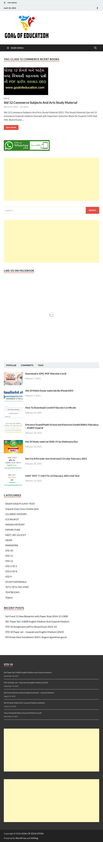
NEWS (8, 540)
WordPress (21, 838)
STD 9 (8, 576)
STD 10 (9, 550)
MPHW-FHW (12, 529)
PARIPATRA (11, 545)
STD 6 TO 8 (11, 571)
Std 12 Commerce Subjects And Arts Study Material (40, 102)
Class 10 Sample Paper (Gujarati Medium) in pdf (23, 713)
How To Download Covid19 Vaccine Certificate (50, 407)
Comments (27, 365)
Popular (11, 365)
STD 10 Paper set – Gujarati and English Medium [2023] (34, 631)
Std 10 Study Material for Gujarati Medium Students (24, 703)
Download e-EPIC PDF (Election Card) (45, 373)
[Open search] (95, 47)
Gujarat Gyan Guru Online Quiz (22, 508)
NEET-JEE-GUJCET (15, 534)
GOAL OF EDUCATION (32, 833)
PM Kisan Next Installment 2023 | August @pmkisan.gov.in (36, 637)
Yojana (9, 597)
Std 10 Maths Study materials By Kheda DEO (49, 390)
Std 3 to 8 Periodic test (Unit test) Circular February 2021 (56, 458)
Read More (10, 127)
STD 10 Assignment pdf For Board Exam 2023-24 (31, 626)
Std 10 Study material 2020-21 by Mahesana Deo (51, 441)
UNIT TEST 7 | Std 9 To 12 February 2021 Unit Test (52, 475)
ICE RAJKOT (12, 519)
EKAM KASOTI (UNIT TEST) (20, 503)
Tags (40, 365)
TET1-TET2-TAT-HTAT (17, 586)
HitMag (34, 838)
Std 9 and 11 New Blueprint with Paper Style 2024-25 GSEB (36, 616)
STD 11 (9, 555)
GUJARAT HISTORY (16, 514)
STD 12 (6, 98)
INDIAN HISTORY (15, 524)
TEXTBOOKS (12, 592)
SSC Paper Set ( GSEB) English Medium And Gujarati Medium (37, 621)
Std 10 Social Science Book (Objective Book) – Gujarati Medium (29, 693)
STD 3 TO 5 (11, 566)
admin (25, 107)
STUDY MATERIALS (15, 581)
